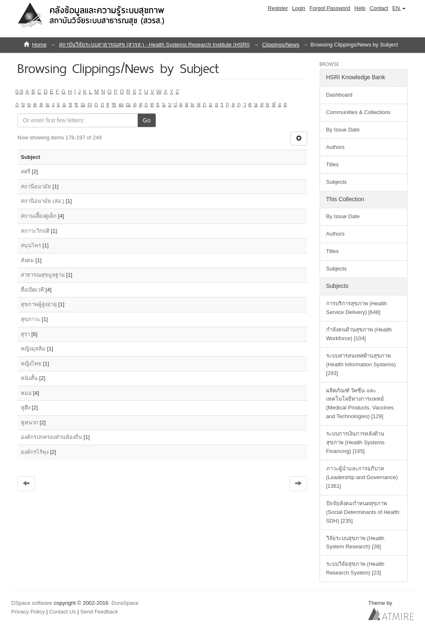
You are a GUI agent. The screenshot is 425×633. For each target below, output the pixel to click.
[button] (399, 8)
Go (147, 120)
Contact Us (62, 612)
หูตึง (25, 407)
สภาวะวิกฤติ (35, 231)
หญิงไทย (31, 363)
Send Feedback (99, 612)
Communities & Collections (358, 112)
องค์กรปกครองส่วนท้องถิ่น (51, 437)
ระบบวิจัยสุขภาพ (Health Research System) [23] (355, 568)
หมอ (26, 393)
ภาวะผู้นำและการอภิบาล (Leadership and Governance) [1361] (362, 477)
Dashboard (339, 95)
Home (39, 44)
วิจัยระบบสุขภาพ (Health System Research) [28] (355, 542)
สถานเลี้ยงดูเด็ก (38, 216)
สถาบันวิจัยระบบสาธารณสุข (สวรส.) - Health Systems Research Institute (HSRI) (154, 44)
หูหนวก (29, 422)
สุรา (25, 334)
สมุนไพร (31, 245)
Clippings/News (281, 44)
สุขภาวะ (30, 319)
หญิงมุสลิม (33, 349)
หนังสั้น (29, 378)
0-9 (19, 91)
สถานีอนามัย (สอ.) (42, 201)
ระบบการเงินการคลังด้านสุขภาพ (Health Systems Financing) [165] (355, 442)
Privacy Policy (28, 612)
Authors (335, 147)
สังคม (27, 260)
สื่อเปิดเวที (32, 290)
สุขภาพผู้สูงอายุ (39, 304)
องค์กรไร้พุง (35, 452)
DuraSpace (125, 603)
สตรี (25, 171)
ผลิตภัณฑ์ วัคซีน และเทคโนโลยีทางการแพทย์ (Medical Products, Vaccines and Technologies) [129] (360, 403)
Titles (332, 164)
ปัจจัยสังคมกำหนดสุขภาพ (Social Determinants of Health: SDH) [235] (363, 512)
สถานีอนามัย (36, 186)
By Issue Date (343, 130)
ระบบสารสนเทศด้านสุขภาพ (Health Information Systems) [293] (361, 364)
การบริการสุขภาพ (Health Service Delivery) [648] (356, 307)
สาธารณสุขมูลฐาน (43, 275)
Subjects (336, 182)
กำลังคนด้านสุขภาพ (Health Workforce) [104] (359, 333)
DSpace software (31, 603)
